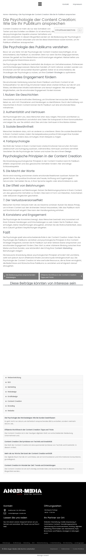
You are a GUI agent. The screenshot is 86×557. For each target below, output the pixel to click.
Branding (11, 406)
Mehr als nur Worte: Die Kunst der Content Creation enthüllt (28, 453)
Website (11, 411)
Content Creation (15, 401)
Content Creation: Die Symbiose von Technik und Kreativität (28, 441)
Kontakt (66, 4)
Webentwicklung (14, 377)
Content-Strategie (54, 72)
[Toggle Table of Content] (78, 30)
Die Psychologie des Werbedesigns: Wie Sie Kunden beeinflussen (30, 418)
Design (68, 151)
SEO (9, 382)
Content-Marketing (63, 248)
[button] (43, 377)
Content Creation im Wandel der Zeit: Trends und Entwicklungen (30, 465)
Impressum (77, 4)
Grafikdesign (13, 396)
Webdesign (12, 392)
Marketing (13, 14)
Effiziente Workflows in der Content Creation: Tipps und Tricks (29, 430)
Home (5, 14)
